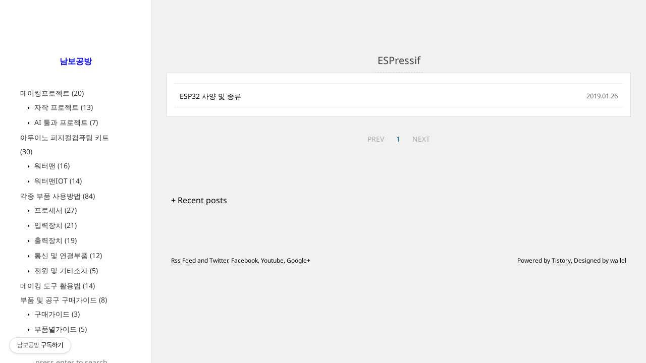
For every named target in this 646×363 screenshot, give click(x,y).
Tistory (561, 260)
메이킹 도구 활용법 (57, 285)
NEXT (421, 139)
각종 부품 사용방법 (57, 196)
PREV (375, 139)
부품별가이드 (59, 329)
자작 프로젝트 (62, 107)
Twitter (218, 260)
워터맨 (51, 165)
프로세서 (54, 210)
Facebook (244, 260)
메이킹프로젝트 (52, 93)
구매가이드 (56, 314)
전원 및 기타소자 (65, 270)
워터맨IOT (57, 181)
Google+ (298, 260)
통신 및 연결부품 (67, 255)
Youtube (272, 260)
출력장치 (54, 240)
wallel (618, 260)
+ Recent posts (199, 200)
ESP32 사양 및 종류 (210, 96)
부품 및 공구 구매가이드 (63, 300)
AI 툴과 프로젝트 (65, 122)
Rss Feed (183, 260)
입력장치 (54, 225)
